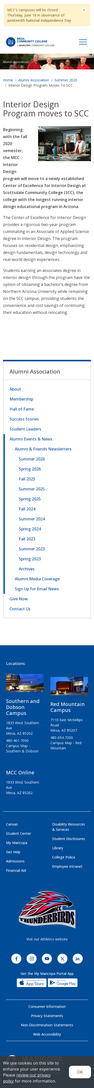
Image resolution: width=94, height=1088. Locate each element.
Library (57, 848)
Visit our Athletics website (47, 939)
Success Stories (24, 419)
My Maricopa (16, 842)
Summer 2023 (32, 549)
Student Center (18, 833)
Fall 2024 (27, 509)
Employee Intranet (67, 866)
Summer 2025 (32, 489)
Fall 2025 (27, 479)
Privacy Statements (47, 1015)
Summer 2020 (65, 80)
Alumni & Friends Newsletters (43, 449)
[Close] (84, 10)
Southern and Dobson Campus (23, 707)
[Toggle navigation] (83, 42)
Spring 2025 (30, 499)
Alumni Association (16, 62)
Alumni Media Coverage (37, 579)
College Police (63, 857)
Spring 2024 (30, 529)
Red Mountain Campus (67, 707)
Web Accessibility (47, 1034)
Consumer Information (47, 1006)
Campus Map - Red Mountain (65, 745)
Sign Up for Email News (37, 589)
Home (8, 80)
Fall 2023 (27, 539)
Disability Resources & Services (68, 827)
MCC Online (20, 772)
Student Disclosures (68, 838)
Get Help (13, 852)
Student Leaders (25, 429)
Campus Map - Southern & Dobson (22, 748)
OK (80, 1072)
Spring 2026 (30, 469)
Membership (21, 399)
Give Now (19, 599)
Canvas (12, 824)
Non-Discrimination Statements (47, 1025)
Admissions (15, 861)
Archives (27, 569)
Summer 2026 (32, 459)
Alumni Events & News (31, 439)
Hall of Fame (22, 409)
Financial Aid (16, 870)
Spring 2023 (30, 559)
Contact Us (20, 609)
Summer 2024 (32, 519)
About (15, 389)
